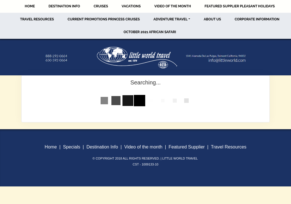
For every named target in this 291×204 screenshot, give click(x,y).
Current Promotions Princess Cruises (104, 19)
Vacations (131, 6)
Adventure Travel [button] (170, 19)
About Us (212, 19)
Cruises (101, 6)
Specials (71, 146)
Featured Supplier (187, 146)
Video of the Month (172, 6)
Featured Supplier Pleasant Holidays (240, 6)
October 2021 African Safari (150, 32)
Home (30, 6)
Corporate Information (257, 19)
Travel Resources (37, 19)
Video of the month (143, 146)
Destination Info (64, 6)
